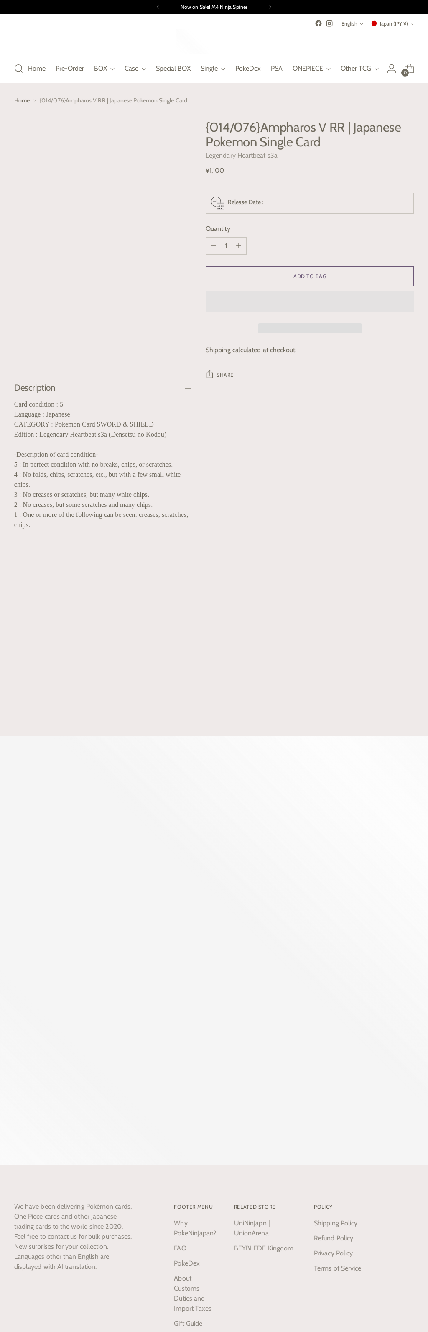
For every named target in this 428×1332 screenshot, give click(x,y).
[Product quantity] (226, 246)
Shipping (218, 350)
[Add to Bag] (310, 276)
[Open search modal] (18, 68)
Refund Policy (333, 1048)
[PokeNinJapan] (214, 41)
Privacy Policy (333, 1063)
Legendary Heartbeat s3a (242, 155)
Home (22, 100)
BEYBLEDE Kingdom (263, 1058)
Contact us (189, 1148)
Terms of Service (337, 1078)
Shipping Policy (335, 1033)
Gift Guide (188, 1133)
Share (220, 374)
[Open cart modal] (409, 68)
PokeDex (187, 1073)
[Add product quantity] (238, 246)
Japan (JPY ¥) (392, 23)
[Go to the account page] (391, 68)
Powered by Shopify (36, 1301)
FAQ (180, 1058)
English (352, 23)
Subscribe (119, 1205)
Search (183, 1163)
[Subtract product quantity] (213, 246)
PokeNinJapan (73, 1293)
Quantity (218, 229)
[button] (310, 301)
